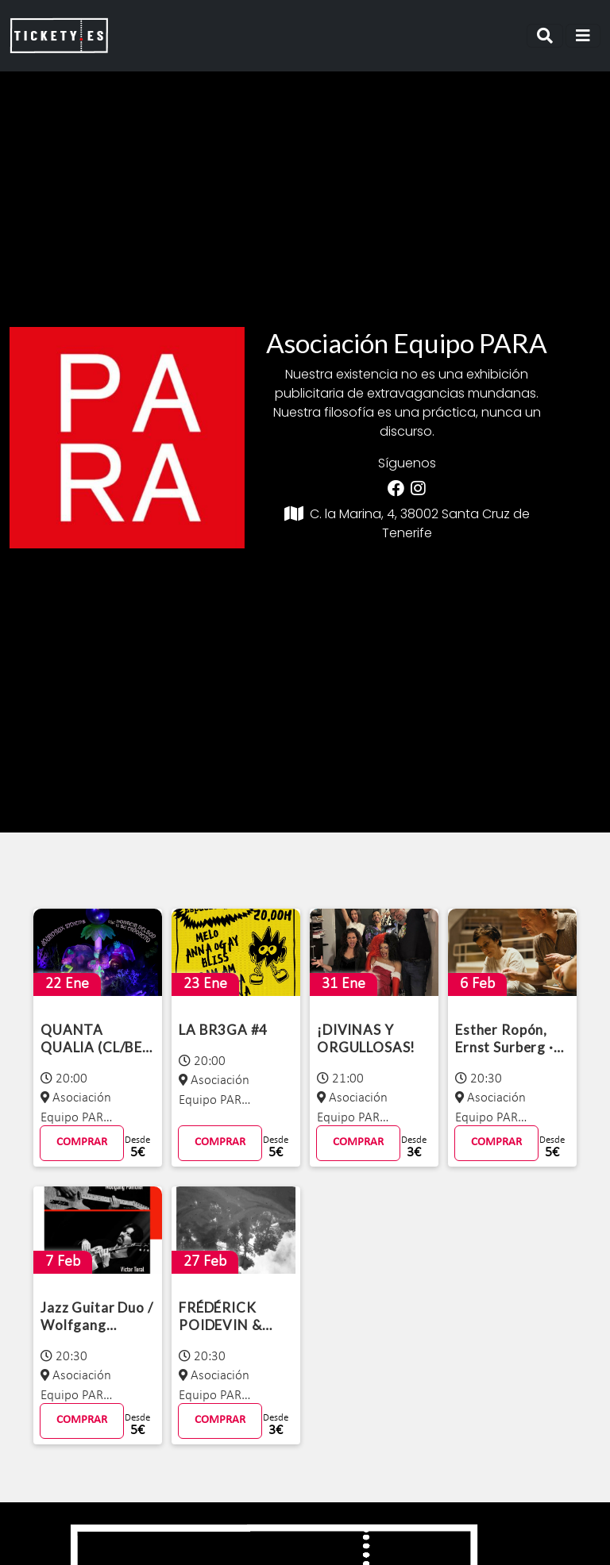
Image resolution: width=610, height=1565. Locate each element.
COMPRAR (81, 1142)
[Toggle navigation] (545, 36)
